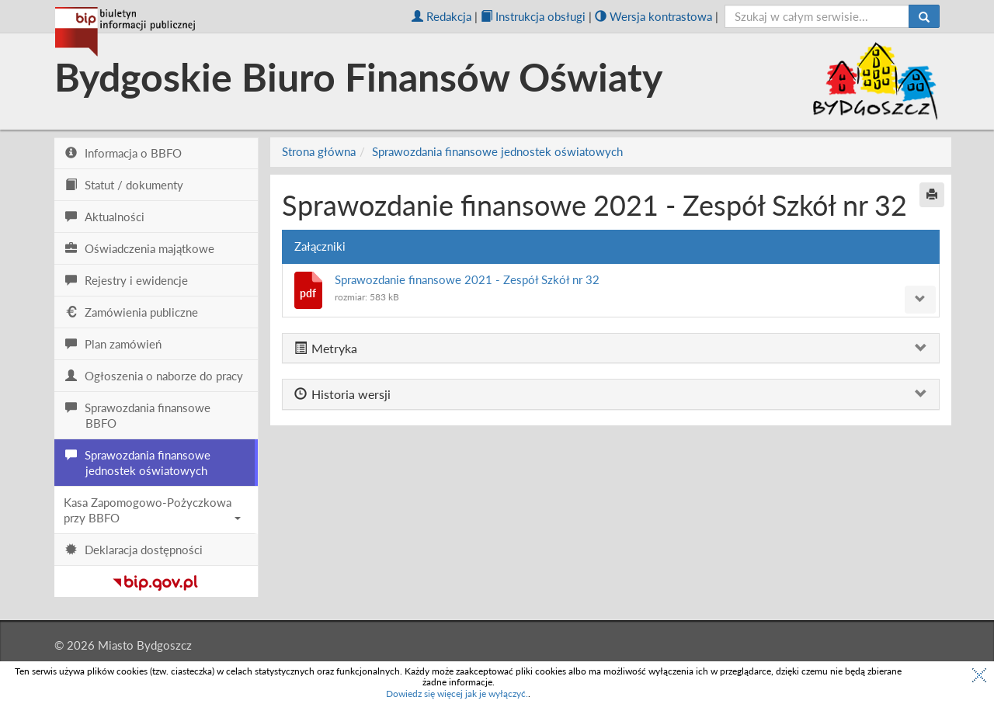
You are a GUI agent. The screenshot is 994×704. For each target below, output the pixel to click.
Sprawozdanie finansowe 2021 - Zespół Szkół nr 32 (467, 279)
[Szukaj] (924, 16)
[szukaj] (817, 16)
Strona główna (319, 151)
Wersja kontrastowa (653, 16)
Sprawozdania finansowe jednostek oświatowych (497, 151)
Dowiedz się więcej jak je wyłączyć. (457, 693)
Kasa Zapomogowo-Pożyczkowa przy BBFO (152, 510)
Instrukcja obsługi (533, 16)
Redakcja (441, 16)
